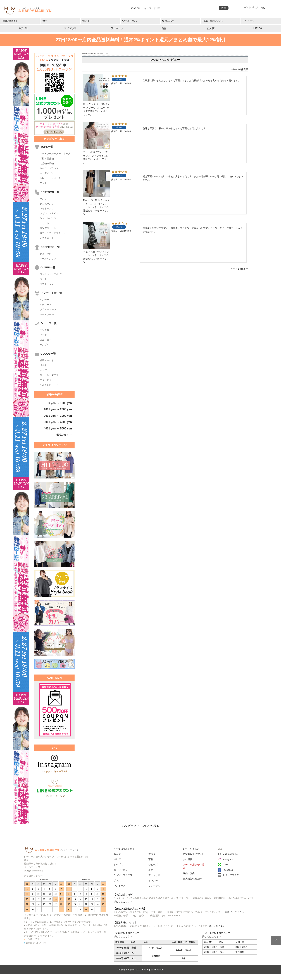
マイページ (249, 21)
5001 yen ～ (64, 434)
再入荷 (211, 28)
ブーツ (43, 334)
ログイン (87, 21)
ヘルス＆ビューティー (51, 385)
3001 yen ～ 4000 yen (58, 422)
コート (43, 279)
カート (46, 21)
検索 (223, 8)
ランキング (117, 28)
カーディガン (47, 173)
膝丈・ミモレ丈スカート (52, 233)
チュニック (45, 253)
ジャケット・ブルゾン (51, 274)
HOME (84, 53)
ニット (43, 183)
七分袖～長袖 (47, 163)
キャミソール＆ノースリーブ (55, 153)
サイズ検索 (70, 28)
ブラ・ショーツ (48, 309)
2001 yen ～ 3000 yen (58, 415)
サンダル (44, 344)
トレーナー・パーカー (51, 178)
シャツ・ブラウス (49, 168)
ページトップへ (276, 940)
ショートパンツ (48, 218)
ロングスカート (48, 228)
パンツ (43, 198)
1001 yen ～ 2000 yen (58, 409)
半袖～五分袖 (47, 158)
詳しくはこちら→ (123, 901)
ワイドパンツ (47, 208)
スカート (44, 223)
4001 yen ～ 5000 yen (58, 428)
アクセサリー (47, 380)
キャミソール (47, 314)
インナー (44, 299)
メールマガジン (130, 21)
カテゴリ (23, 28)
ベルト (43, 365)
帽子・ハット (47, 360)
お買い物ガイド (10, 21)
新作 (163, 28)
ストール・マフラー (50, 375)
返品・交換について (213, 21)
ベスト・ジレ (47, 284)
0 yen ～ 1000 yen (60, 403)
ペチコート (45, 304)
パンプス (44, 330)
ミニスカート (47, 238)
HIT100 (257, 28)
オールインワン (48, 258)
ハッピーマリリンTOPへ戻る (140, 825)
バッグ (43, 370)
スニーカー (45, 340)
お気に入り (168, 21)
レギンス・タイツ (49, 213)
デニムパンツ (47, 203)
